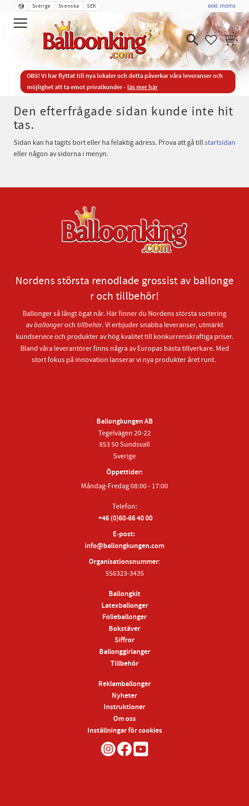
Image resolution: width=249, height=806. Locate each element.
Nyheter (124, 696)
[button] (21, 24)
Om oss (124, 719)
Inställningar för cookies (124, 730)
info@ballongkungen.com (124, 546)
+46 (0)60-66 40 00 (125, 518)
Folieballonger (124, 617)
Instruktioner (124, 707)
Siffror (124, 640)
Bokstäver (124, 629)
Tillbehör (124, 663)
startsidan (220, 142)
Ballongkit (124, 594)
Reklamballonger (124, 684)
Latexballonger (124, 605)
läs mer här (142, 87)
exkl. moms (221, 6)
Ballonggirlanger (124, 652)
